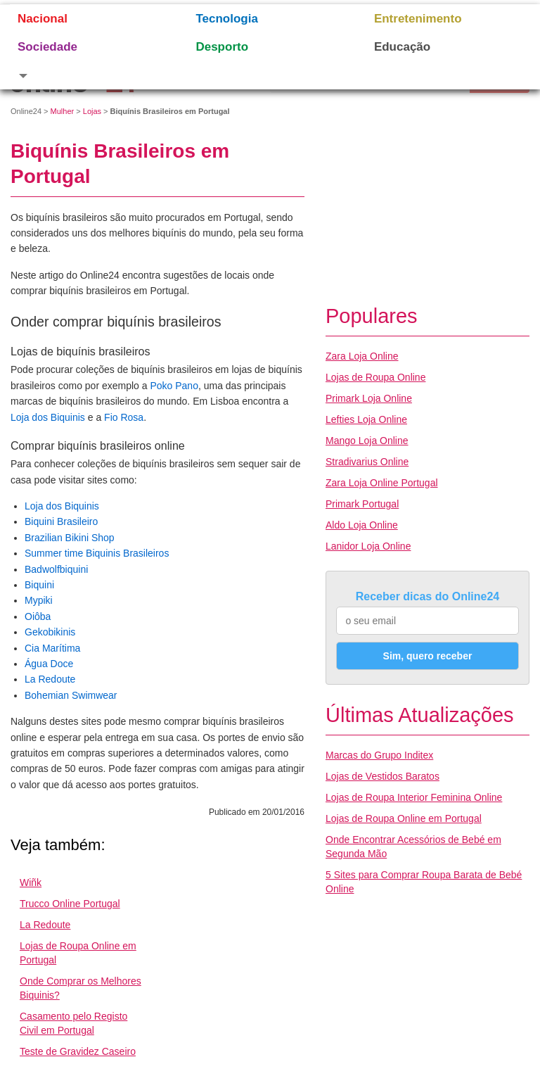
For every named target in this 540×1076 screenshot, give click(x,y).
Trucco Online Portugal (70, 903)
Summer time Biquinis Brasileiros (97, 553)
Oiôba (38, 616)
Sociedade (47, 46)
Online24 (26, 111)
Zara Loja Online (362, 356)
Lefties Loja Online (366, 419)
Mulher (63, 111)
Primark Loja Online (369, 398)
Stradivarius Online (367, 461)
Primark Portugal (362, 503)
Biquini (39, 584)
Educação (402, 46)
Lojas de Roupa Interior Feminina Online (414, 797)
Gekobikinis (50, 632)
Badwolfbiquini (56, 569)
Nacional (43, 18)
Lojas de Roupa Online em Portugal (404, 818)
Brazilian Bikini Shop (70, 537)
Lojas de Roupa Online (375, 377)
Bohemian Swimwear (71, 695)
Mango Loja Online (367, 440)
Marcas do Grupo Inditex (379, 755)
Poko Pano (174, 385)
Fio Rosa (123, 417)
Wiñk (30, 882)
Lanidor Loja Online (368, 546)
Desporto (221, 46)
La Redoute (50, 679)
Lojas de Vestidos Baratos (382, 776)
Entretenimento (418, 18)
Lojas (92, 111)
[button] (89, 75)
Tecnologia (226, 18)
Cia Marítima (52, 648)
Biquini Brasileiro (61, 521)
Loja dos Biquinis (48, 417)
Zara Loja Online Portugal (382, 482)
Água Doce (49, 663)
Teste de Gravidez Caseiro (78, 1051)
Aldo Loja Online (362, 525)
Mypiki (39, 600)
